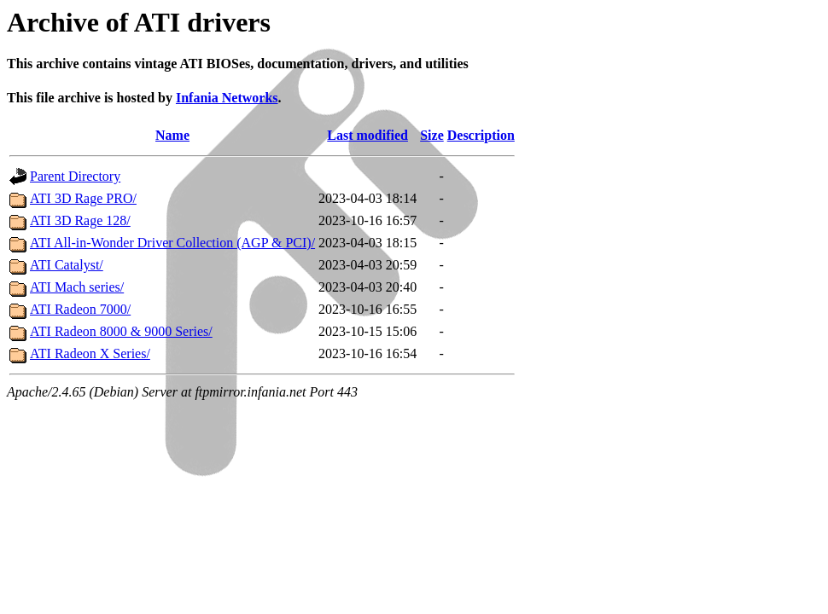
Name (172, 135)
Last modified (367, 135)
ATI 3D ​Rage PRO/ (83, 198)
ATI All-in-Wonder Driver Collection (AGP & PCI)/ (172, 242)
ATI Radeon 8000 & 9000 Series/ (121, 331)
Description (481, 135)
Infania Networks (227, 97)
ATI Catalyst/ (66, 265)
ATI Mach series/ (77, 287)
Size (432, 135)
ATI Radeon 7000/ (80, 309)
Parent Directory (75, 176)
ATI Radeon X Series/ (90, 353)
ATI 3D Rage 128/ (80, 220)
